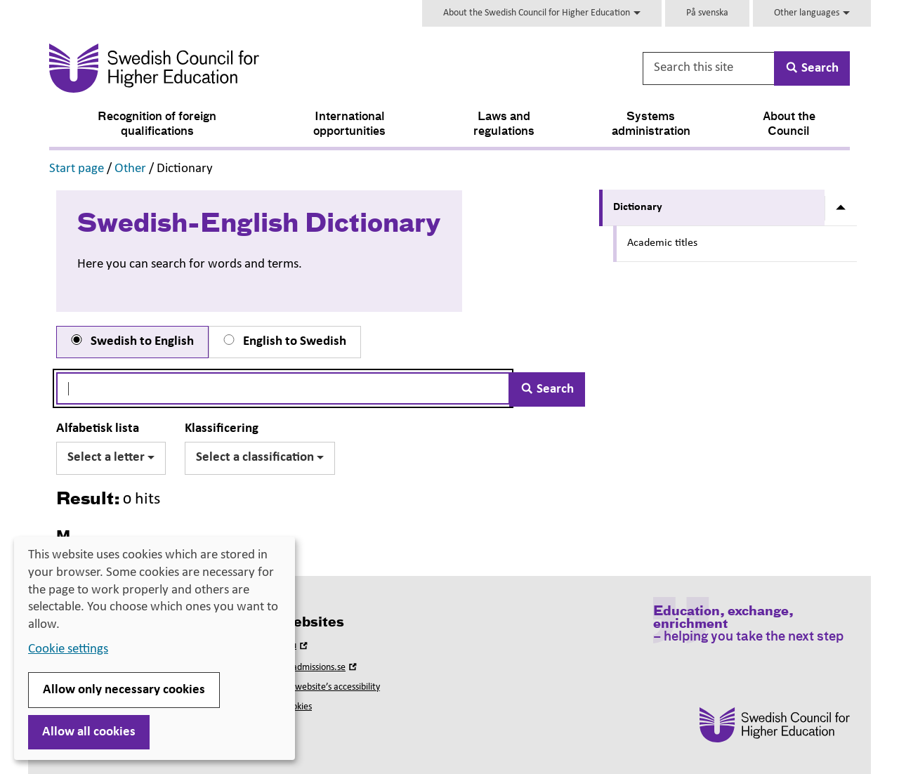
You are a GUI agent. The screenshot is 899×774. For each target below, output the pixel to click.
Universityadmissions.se (306, 667)
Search (547, 389)
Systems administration (651, 125)
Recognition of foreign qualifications (157, 125)
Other (130, 169)
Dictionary (637, 207)
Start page (76, 169)
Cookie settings (68, 649)
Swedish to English (131, 341)
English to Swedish (283, 341)
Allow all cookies (89, 732)
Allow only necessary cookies (124, 690)
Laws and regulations (503, 125)
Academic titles (662, 243)
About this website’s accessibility (316, 687)
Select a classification (260, 457)
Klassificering (221, 428)
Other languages (812, 13)
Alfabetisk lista (97, 428)
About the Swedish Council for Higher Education (542, 13)
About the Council (789, 125)
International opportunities (349, 125)
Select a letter (111, 457)
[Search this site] (709, 68)
